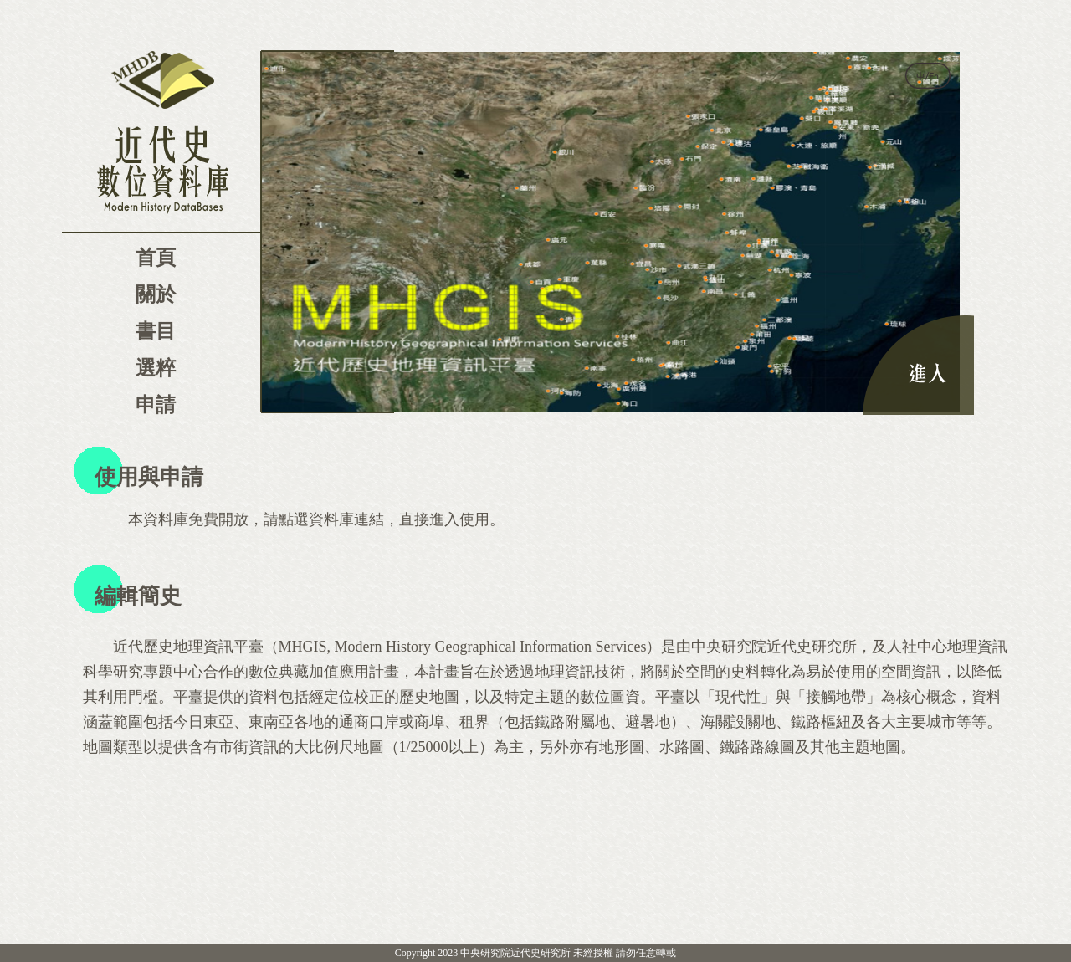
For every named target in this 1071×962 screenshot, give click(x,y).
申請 (156, 405)
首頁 (156, 258)
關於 (156, 294)
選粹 (156, 368)
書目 (156, 331)
